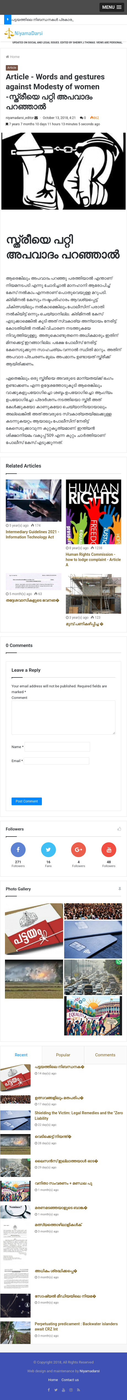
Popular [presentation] (63, 1054)
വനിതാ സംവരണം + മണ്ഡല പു (63, 1183)
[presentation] (53, 781)
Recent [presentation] (21, 1054)
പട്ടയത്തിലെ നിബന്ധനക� (60, 1067)
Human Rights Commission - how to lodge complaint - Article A (93, 559)
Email (17, 761)
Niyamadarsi (90, 1371)
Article (11, 68)
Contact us (70, 1380)
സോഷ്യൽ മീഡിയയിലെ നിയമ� (65, 1296)
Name (17, 747)
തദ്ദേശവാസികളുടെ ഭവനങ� (33, 600)
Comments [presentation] (105, 1054)
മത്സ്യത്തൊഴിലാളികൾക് (58, 1225)
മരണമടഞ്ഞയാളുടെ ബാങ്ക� (61, 1207)
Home (13, 57)
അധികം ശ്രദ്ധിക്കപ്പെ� (56, 1271)
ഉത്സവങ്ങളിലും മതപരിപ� (59, 1098)
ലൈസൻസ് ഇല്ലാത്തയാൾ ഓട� (66, 1161)
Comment (19, 698)
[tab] (21, 1055)
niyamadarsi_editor (20, 118)
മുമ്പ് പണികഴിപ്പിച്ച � (85, 624)
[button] (111, 7)
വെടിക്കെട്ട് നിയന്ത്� (53, 1136)
